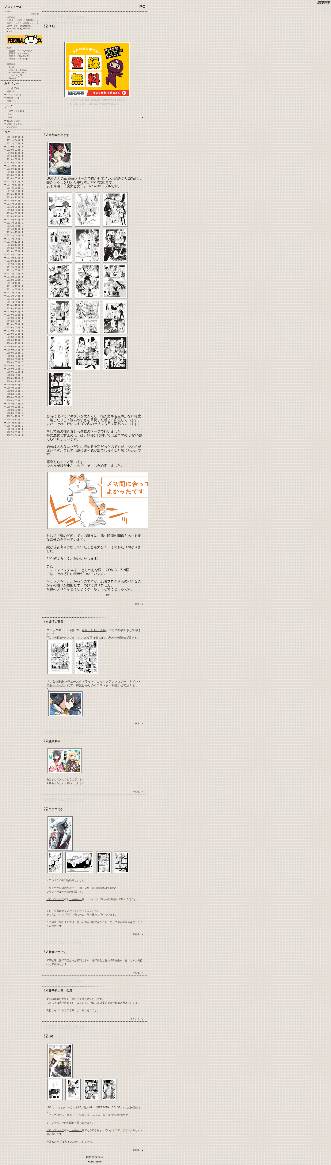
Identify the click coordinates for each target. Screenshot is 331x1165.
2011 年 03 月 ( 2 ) (15, 299)
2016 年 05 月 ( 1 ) (15, 207)
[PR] (52, 26)
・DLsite (11, 67)
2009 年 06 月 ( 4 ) (15, 359)
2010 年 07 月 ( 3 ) (15, 321)
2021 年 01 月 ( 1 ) (15, 143)
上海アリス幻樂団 (15, 111)
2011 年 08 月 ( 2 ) (15, 289)
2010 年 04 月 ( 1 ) (15, 331)
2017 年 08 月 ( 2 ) (15, 188)
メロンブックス (55, 899)
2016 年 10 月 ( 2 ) (15, 200)
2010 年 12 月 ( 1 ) (15, 305)
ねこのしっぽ (13, 121)
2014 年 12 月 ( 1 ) (15, 229)
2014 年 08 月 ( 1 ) (15, 235)
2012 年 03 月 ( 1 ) (15, 277)
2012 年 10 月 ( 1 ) (15, 261)
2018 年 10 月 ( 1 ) (15, 169)
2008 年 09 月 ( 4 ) (15, 388)
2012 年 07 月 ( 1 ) (15, 267)
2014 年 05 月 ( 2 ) (15, 239)
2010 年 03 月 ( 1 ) (15, 334)
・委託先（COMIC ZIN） (19, 56)
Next (98, 1162)
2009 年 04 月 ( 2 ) (15, 365)
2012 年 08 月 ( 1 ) (15, 264)
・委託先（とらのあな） (18, 53)
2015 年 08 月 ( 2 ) (15, 223)
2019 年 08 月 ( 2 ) (15, 159)
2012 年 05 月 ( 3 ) (15, 270)
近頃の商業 (56, 621)
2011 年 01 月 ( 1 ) (15, 302)
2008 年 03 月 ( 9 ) (15, 407)
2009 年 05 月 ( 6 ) (15, 362)
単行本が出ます (59, 135)
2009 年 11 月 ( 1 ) (15, 343)
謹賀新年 (54, 741)
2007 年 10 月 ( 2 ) (15, 423)
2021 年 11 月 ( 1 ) (15, 137)
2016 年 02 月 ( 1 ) (15, 210)
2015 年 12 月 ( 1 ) (15, 216)
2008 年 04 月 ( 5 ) (15, 404)
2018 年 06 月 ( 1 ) (15, 175)
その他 (136, 791)
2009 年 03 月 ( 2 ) (15, 369)
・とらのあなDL (14, 75)
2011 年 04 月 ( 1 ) (15, 296)
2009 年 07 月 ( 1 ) (15, 356)
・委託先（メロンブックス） (20, 50)
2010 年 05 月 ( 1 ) (15, 327)
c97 (51, 1036)
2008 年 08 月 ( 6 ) (15, 391)
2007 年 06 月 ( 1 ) (15, 429)
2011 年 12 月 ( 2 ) (15, 283)
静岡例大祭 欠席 (60, 990)
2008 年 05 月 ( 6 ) (15, 400)
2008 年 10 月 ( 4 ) (15, 384)
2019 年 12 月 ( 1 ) (15, 153)
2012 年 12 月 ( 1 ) (15, 258)
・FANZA (11, 78)
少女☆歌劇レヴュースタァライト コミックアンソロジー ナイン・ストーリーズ (93, 683)
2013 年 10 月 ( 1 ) (15, 245)
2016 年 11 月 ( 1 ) (15, 197)
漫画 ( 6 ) (11, 91)
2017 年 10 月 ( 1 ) (15, 185)
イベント (135, 1019)
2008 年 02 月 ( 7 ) (15, 410)
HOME (91, 1162)
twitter (10, 117)
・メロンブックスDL (17, 70)
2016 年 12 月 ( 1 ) (15, 194)
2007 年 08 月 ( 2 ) (15, 426)
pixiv (9, 114)
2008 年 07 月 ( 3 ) (15, 394)
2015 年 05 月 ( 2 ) (15, 226)
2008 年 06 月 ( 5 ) (15, 397)
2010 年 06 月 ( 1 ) (15, 324)
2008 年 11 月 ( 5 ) (15, 381)
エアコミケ (56, 809)
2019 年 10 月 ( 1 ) (15, 156)
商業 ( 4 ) (11, 101)
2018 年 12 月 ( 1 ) (15, 166)
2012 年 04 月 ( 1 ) (15, 273)
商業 (137, 604)
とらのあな (75, 899)
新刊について (57, 952)
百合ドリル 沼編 (94, 630)
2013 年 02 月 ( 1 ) (15, 254)
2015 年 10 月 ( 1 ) (15, 219)
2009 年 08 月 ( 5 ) (15, 353)
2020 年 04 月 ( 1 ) (15, 147)
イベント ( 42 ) (14, 94)
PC (142, 6)
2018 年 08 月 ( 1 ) (15, 172)
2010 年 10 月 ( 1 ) (15, 311)
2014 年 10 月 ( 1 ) (15, 232)
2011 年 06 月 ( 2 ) (15, 292)
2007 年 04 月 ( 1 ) (15, 435)
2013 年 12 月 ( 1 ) (15, 242)
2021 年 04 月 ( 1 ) (15, 140)
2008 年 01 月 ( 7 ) (15, 413)
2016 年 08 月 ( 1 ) (15, 204)
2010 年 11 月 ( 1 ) (15, 308)
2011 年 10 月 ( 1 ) (15, 286)
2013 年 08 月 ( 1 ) (15, 248)
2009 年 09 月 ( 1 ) (15, 350)
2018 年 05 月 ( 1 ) (15, 178)
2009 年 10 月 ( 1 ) (15, 346)
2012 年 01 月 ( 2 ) (15, 280)
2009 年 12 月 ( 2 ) (15, 340)
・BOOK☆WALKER (16, 72)
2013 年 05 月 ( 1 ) (15, 251)
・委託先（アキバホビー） (19, 59)
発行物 (136, 934)
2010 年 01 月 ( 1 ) (15, 337)
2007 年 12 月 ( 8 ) (15, 416)
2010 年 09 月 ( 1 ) (15, 315)
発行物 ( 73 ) (13, 98)
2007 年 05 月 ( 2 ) (15, 432)
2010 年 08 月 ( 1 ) (15, 318)
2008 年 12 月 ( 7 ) (15, 378)
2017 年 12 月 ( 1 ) (15, 181)
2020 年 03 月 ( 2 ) (15, 150)
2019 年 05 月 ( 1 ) (15, 162)
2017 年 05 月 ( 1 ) (15, 191)
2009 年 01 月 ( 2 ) (15, 375)
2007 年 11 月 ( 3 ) (15, 419)
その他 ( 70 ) (13, 88)
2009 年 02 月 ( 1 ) (15, 372)
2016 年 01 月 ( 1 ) (15, 213)
